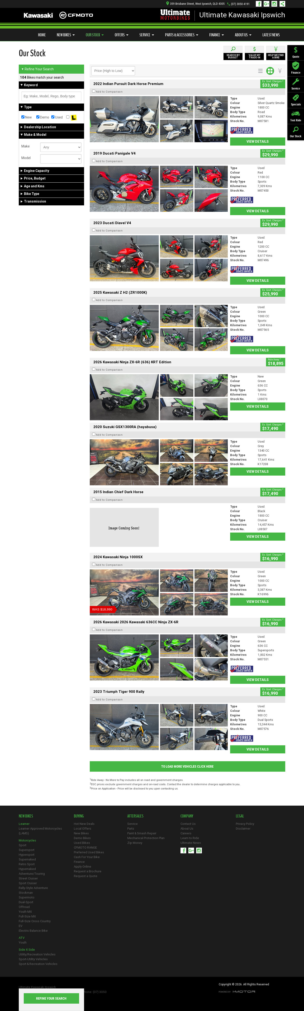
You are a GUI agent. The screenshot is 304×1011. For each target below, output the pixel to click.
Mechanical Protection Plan (146, 838)
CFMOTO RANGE (85, 848)
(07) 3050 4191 (240, 4)
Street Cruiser (28, 878)
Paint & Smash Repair (141, 833)
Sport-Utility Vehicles (33, 959)
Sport (22, 845)
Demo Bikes (82, 838)
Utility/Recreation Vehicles (37, 954)
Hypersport (26, 855)
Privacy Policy (245, 824)
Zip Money (134, 843)
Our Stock (95, 35)
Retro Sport (27, 864)
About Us (243, 35)
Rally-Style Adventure (33, 888)
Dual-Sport (26, 902)
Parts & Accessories (181, 35)
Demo (42, 117)
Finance (216, 35)
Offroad (24, 907)
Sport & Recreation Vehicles (38, 964)
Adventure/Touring (32, 874)
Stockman (26, 893)
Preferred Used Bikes (89, 852)
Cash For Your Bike (87, 857)
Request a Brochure (87, 871)
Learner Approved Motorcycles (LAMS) (40, 831)
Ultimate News (190, 843)
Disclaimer (243, 829)
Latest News (271, 35)
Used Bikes (82, 843)
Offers (121, 35)
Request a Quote (85, 876)
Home (42, 35)
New (26, 117)
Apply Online (82, 867)
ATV (21, 938)
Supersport (26, 850)
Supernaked (27, 859)
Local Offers (82, 829)
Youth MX (25, 912)
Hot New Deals (84, 824)
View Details (258, 141)
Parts (130, 829)
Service (146, 35)
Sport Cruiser (28, 883)
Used (57, 117)
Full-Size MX (27, 916)
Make (25, 146)
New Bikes (66, 35)
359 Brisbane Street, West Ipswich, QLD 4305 (195, 3)
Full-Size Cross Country (35, 921)
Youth (23, 942)
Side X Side (27, 950)
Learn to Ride (189, 838)
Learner (24, 824)
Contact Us (188, 824)
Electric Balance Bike (33, 931)
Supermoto (26, 897)
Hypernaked (27, 869)
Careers (185, 833)
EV (20, 926)
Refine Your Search (37, 69)
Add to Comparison (109, 91)
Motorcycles (27, 840)
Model (26, 158)
